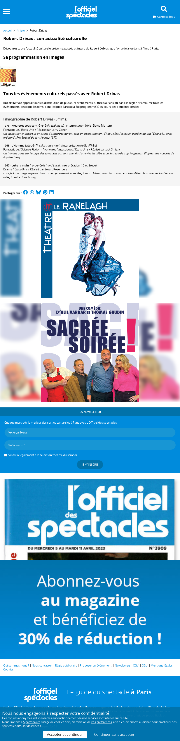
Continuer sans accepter (114, 734)
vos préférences (101, 722)
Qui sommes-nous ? (16, 665)
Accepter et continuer (65, 734)
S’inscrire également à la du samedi (42, 455)
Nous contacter (42, 665)
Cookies (8, 669)
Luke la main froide (25, 165)
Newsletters (122, 665)
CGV (135, 665)
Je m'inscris (90, 465)
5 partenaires (31, 722)
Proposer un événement (96, 665)
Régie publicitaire (66, 665)
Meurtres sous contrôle (27, 125)
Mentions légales (162, 665)
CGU (144, 665)
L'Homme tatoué (23, 145)
